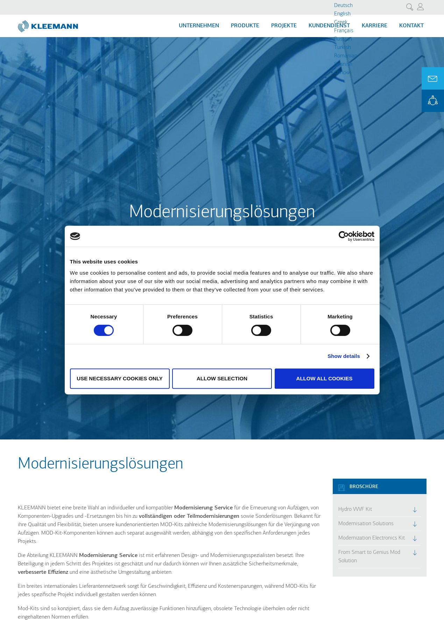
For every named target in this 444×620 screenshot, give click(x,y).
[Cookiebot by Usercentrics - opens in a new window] (343, 236)
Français (343, 31)
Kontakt (411, 26)
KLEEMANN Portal (433, 101)
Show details (343, 356)
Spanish (343, 64)
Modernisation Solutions (366, 524)
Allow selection (222, 378)
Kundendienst (329, 26)
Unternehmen (199, 26)
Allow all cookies (324, 378)
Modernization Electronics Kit (371, 538)
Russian (343, 39)
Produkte (245, 26)
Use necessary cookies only (119, 378)
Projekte (284, 26)
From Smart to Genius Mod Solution (369, 557)
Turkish (342, 47)
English (342, 14)
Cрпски (342, 73)
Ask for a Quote (433, 78)
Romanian (345, 56)
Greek (340, 22)
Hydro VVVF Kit (355, 509)
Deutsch (343, 5)
